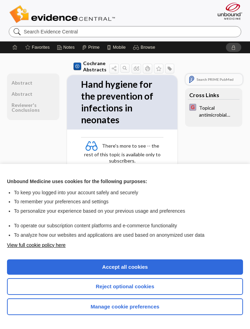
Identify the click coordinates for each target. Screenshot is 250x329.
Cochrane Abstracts (89, 66)
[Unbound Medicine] (227, 11)
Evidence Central (64, 14)
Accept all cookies (125, 267)
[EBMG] (213, 111)
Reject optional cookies (125, 286)
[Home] (15, 47)
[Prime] (91, 47)
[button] (145, 47)
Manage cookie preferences (125, 307)
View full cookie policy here (36, 245)
